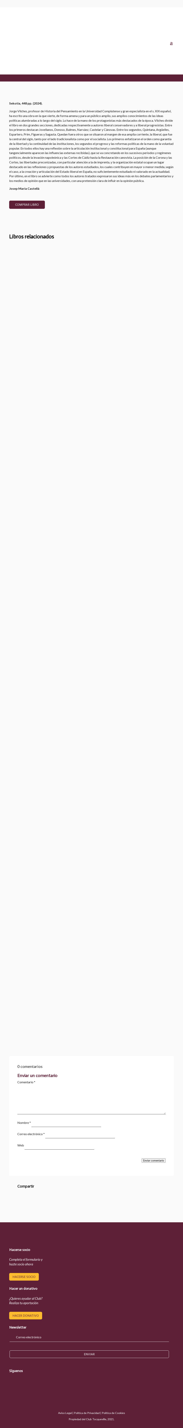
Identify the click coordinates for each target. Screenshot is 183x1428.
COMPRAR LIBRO (27, 204)
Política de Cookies (113, 1413)
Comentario (26, 1082)
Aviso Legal (65, 1413)
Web (20, 1145)
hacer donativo (25, 1315)
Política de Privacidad (87, 1413)
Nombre (24, 1122)
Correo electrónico (31, 1134)
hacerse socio (24, 1277)
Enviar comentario (153, 1160)
